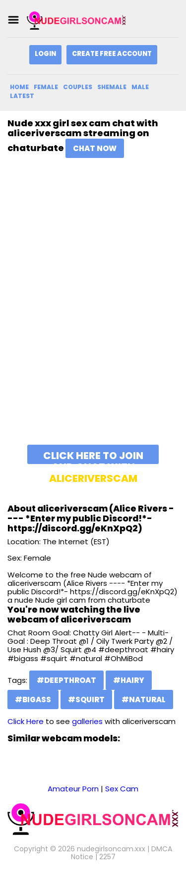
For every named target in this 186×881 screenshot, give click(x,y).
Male (140, 87)
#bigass (33, 699)
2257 (107, 857)
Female (46, 87)
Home (19, 87)
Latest (22, 96)
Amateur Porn (73, 788)
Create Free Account (112, 53)
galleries (87, 721)
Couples (77, 87)
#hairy (128, 680)
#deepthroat (66, 680)
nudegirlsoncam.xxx (111, 849)
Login (45, 53)
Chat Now (95, 148)
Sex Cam (121, 788)
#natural (144, 699)
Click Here (25, 721)
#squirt (86, 699)
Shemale (111, 87)
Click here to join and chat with (93, 456)
